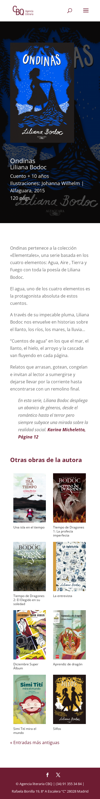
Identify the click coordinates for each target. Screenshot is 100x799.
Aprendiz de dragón (67, 664)
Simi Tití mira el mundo (24, 730)
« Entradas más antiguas (34, 742)
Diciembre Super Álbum (25, 666)
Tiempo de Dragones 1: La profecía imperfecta (68, 531)
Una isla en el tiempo (29, 527)
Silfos (57, 728)
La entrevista (62, 596)
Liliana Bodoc (28, 167)
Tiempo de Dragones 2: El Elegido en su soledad (29, 600)
